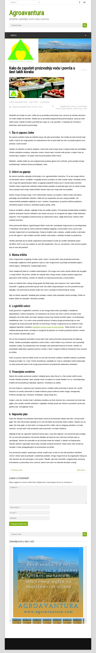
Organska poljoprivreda (21, 107)
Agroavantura (26, 13)
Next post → (82, 470)
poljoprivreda (65, 106)
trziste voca (77, 109)
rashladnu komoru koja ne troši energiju (48, 327)
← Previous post (15, 470)
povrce (74, 106)
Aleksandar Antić (21, 102)
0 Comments (44, 102)
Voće (40, 107)
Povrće (34, 107)
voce (85, 109)
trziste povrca (66, 109)
